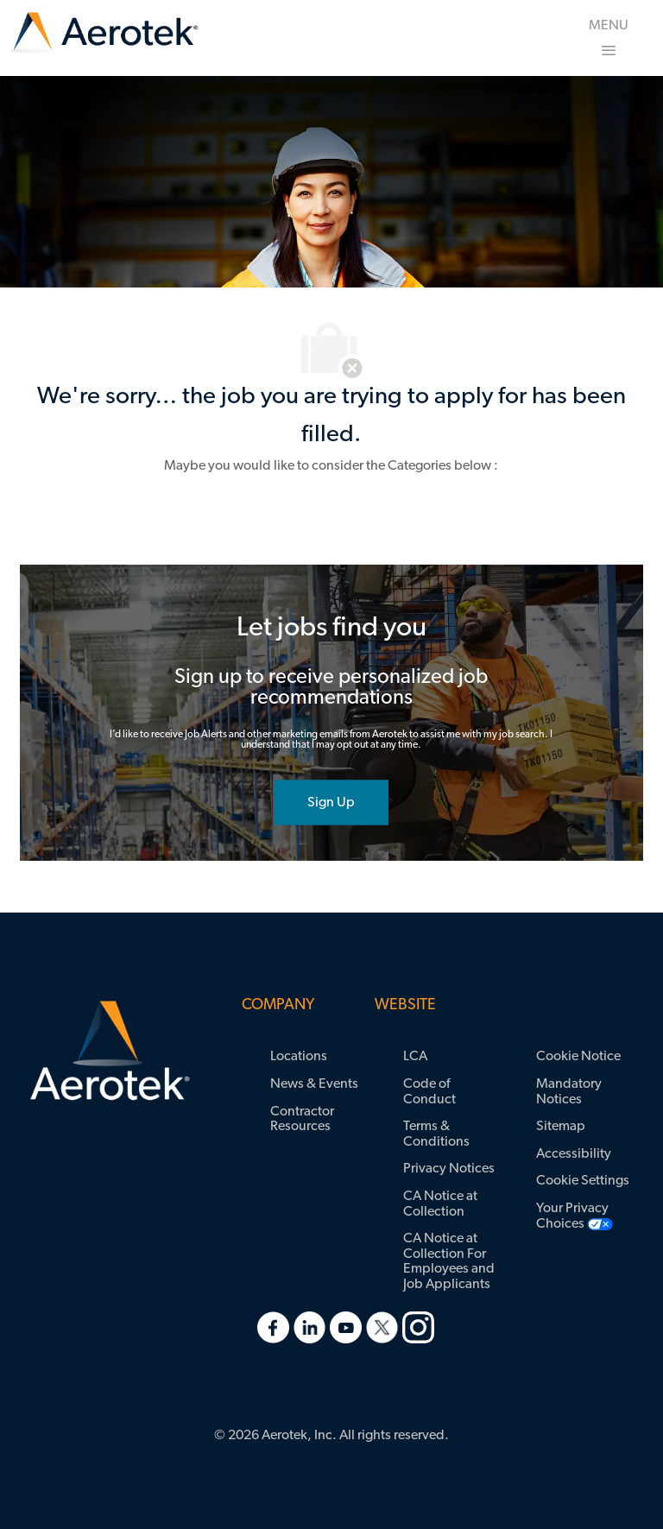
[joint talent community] (331, 802)
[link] (104, 33)
